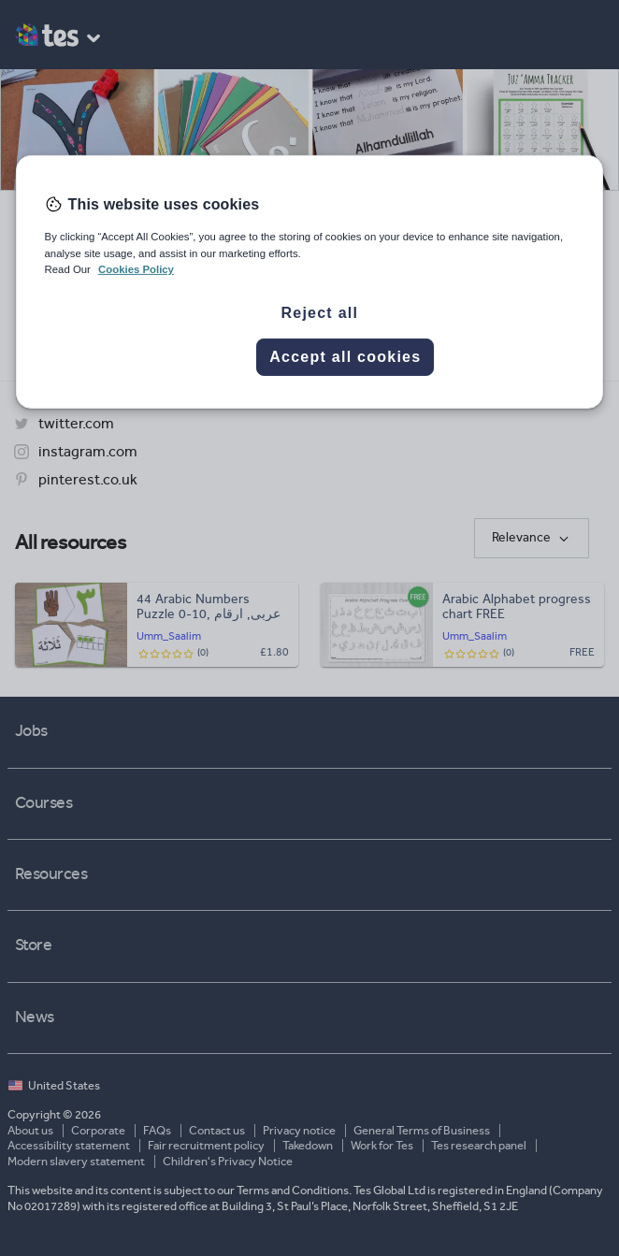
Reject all (319, 313)
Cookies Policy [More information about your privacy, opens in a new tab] (136, 268)
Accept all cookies (345, 357)
